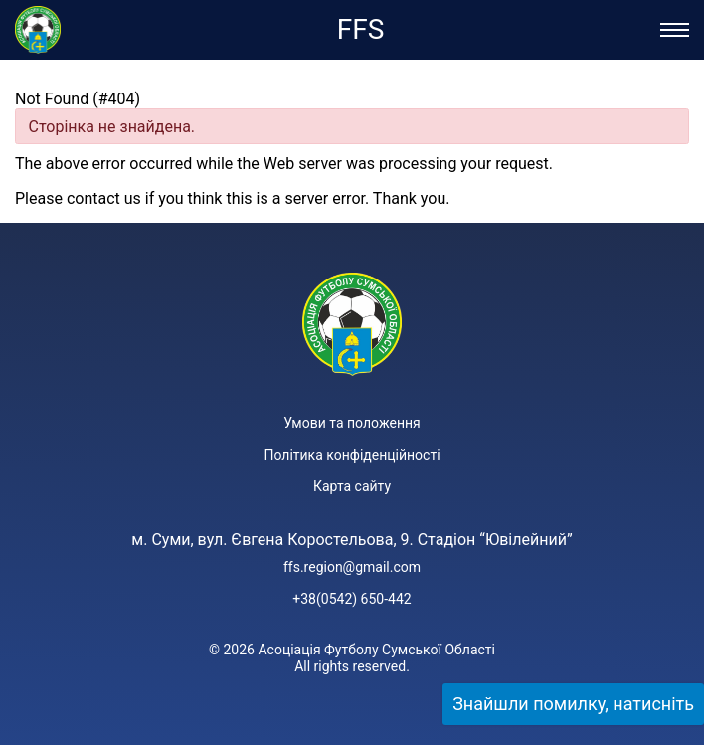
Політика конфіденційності (352, 455)
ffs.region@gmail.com (352, 567)
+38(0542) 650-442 (351, 599)
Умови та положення (351, 423)
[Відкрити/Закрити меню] (674, 30)
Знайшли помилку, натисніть (573, 703)
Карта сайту (352, 486)
